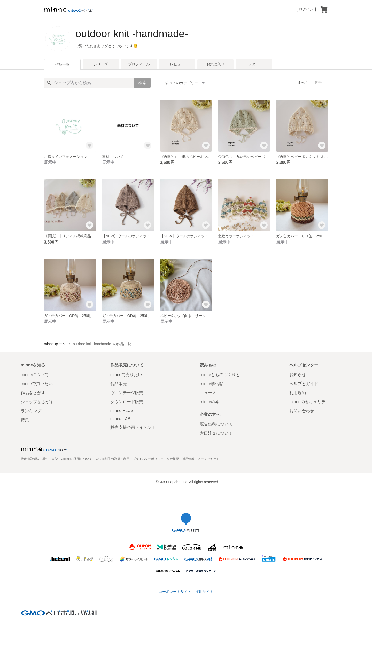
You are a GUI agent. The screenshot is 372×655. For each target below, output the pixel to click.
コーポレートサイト (175, 592)
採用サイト (204, 592)
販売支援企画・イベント (133, 427)
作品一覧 (62, 64)
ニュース (208, 393)
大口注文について (216, 433)
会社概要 (173, 459)
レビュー (177, 64)
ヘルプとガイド (303, 383)
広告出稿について (216, 424)
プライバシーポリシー (148, 459)
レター (253, 64)
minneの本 (209, 402)
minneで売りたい (126, 374)
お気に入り (215, 64)
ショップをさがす (37, 402)
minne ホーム (55, 344)
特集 (25, 420)
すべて (303, 83)
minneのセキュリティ (309, 402)
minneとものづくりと (220, 374)
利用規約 (297, 393)
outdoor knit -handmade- (131, 33)
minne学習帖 (211, 383)
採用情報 (188, 459)
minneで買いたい (37, 383)
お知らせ (297, 374)
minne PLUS (122, 410)
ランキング (31, 411)
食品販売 (118, 383)
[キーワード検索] (89, 83)
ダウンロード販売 (126, 402)
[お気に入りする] (89, 145)
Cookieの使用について (76, 459)
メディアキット (208, 459)
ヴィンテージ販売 (126, 393)
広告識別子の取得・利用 (112, 459)
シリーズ (101, 64)
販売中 (320, 83)
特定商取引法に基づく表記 (39, 459)
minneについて (35, 374)
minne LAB (120, 419)
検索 (142, 82)
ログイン (306, 9)
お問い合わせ (301, 411)
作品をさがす (33, 393)
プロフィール (139, 64)
